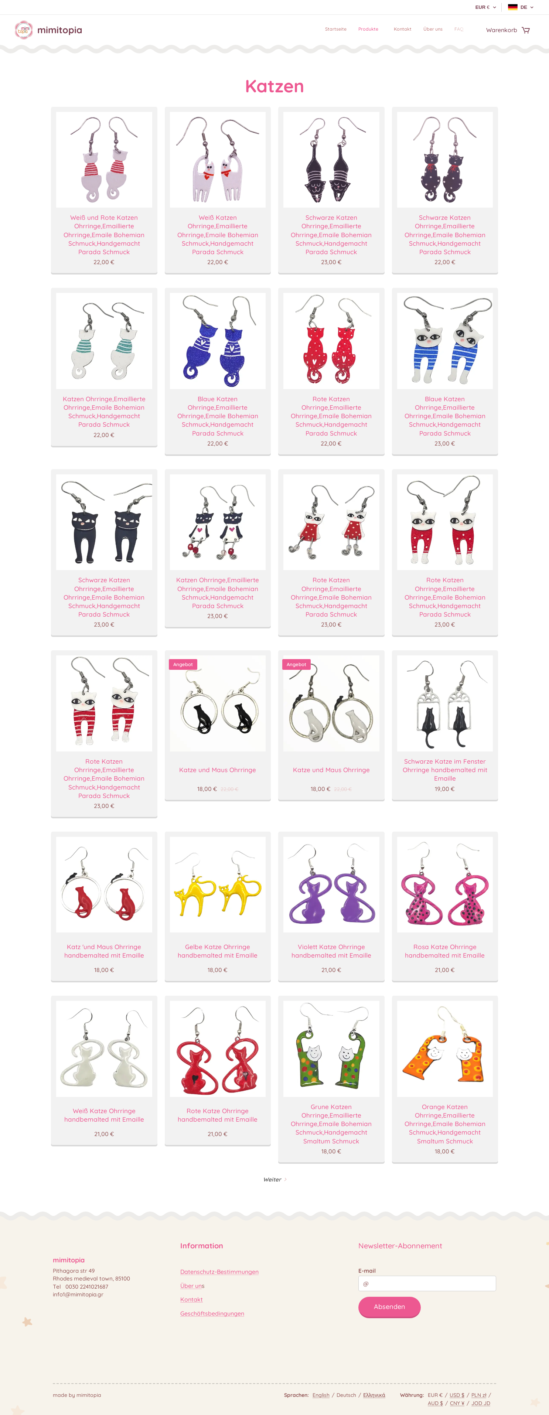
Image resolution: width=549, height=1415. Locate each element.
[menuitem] (415, 30)
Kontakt (191, 1299)
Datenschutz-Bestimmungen (219, 1271)
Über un (191, 1285)
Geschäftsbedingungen (212, 1313)
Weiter (272, 1179)
